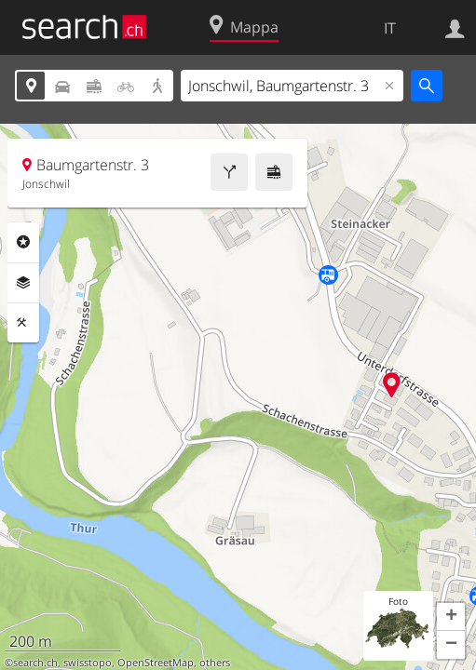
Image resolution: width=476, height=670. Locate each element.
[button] (451, 617)
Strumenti (23, 322)
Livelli (23, 282)
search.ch (35, 662)
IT (390, 28)
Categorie (23, 241)
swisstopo (87, 662)
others (214, 662)
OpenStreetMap (155, 662)
